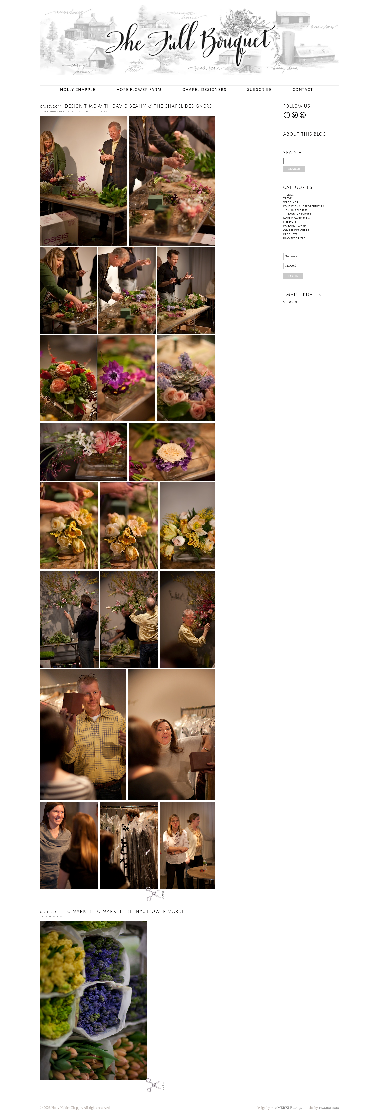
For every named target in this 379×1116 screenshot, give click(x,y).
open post (152, 894)
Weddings (290, 202)
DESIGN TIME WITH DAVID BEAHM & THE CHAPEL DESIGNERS (126, 106)
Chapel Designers (204, 89)
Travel (288, 198)
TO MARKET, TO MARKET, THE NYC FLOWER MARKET (114, 911)
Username (291, 256)
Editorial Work (294, 226)
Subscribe (259, 89)
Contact (303, 89)
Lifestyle (290, 222)
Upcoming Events (298, 214)
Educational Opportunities (60, 111)
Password (290, 265)
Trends (288, 194)
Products (290, 234)
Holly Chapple (78, 89)
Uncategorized (51, 917)
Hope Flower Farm (139, 89)
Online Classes (297, 210)
